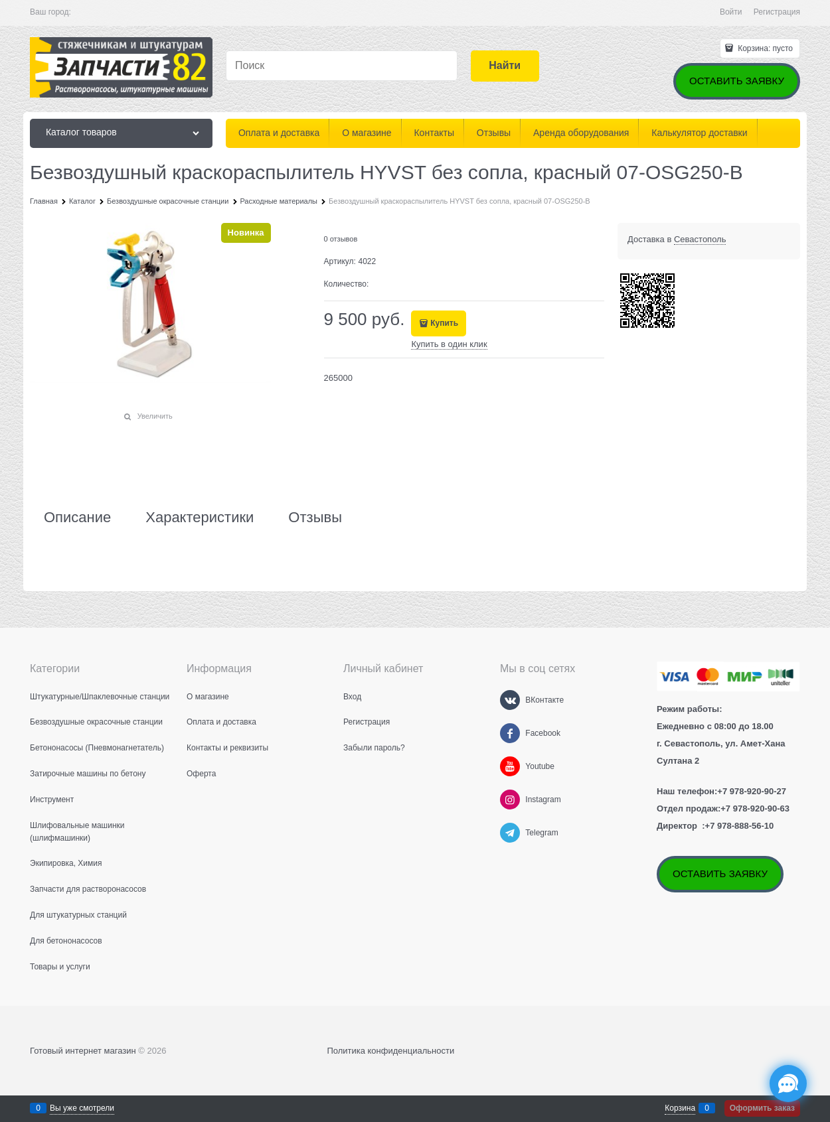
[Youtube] (510, 766)
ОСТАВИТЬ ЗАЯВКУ (736, 80)
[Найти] (505, 66)
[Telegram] (510, 833)
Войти (731, 12)
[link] (700, 239)
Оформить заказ (762, 1108)
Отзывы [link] (315, 517)
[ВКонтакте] (510, 700)
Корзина (680, 1108)
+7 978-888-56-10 (739, 826)
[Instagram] (510, 799)
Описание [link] (77, 517)
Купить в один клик (449, 344)
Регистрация (777, 12)
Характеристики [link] (199, 517)
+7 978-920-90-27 (751, 791)
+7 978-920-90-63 (754, 808)
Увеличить (155, 416)
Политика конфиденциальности (390, 1051)
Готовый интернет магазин (83, 1051)
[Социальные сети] (788, 1083)
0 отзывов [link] (341, 239)
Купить (444, 323)
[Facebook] (510, 733)
